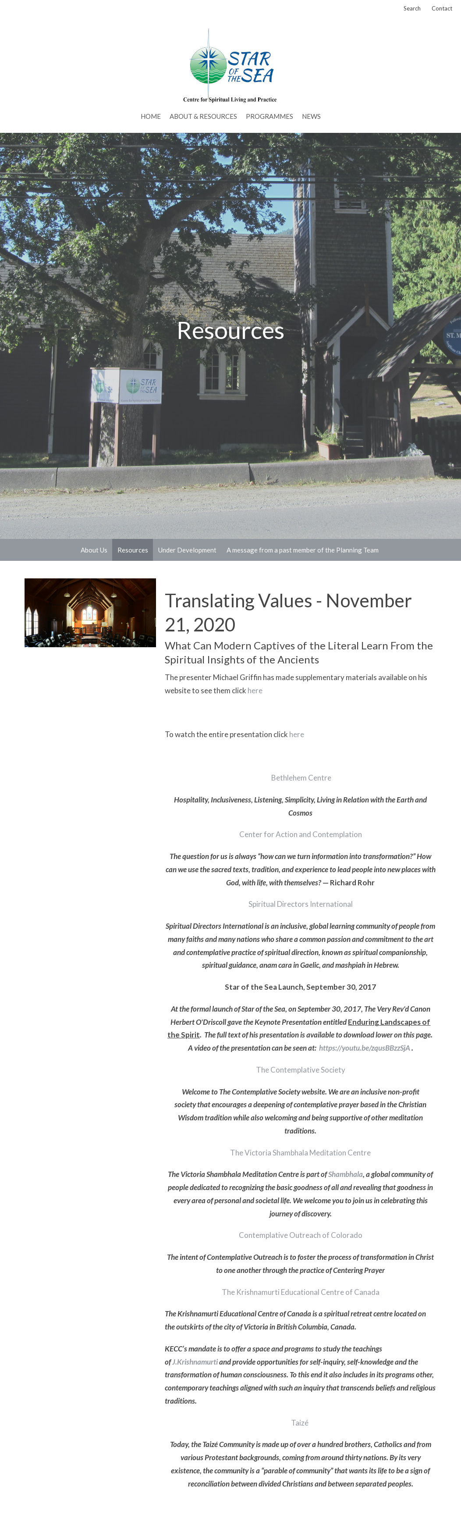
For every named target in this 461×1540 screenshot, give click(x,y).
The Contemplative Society (300, 1069)
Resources (132, 550)
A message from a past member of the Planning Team (303, 550)
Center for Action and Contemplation (300, 834)
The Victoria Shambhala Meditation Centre (300, 1152)
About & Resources (203, 116)
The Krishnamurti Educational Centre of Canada (300, 1292)
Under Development (187, 550)
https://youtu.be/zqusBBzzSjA (364, 1047)
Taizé (300, 1422)
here (255, 690)
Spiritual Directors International (300, 904)
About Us (94, 550)
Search (412, 8)
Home (151, 116)
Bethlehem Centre (300, 777)
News (311, 116)
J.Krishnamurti (195, 1361)
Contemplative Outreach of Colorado (300, 1235)
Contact (442, 8)
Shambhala (345, 1174)
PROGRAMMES (269, 116)
